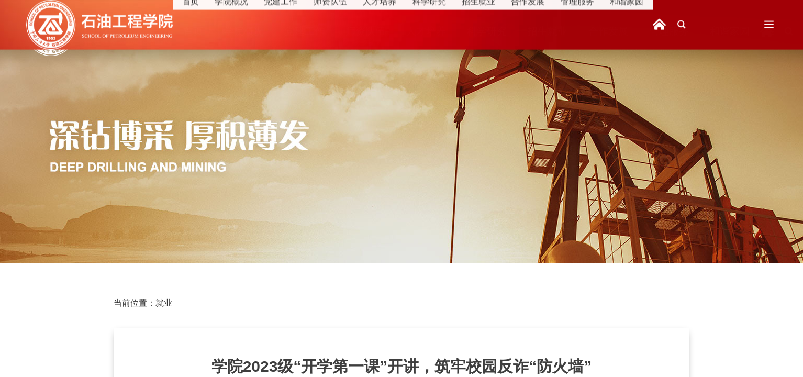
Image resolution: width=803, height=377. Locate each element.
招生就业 (547, 31)
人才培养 (426, 31)
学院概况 (244, 31)
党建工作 (305, 31)
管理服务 (669, 31)
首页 (193, 31)
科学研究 (487, 31)
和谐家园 (730, 31)
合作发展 (608, 31)
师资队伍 (365, 31)
